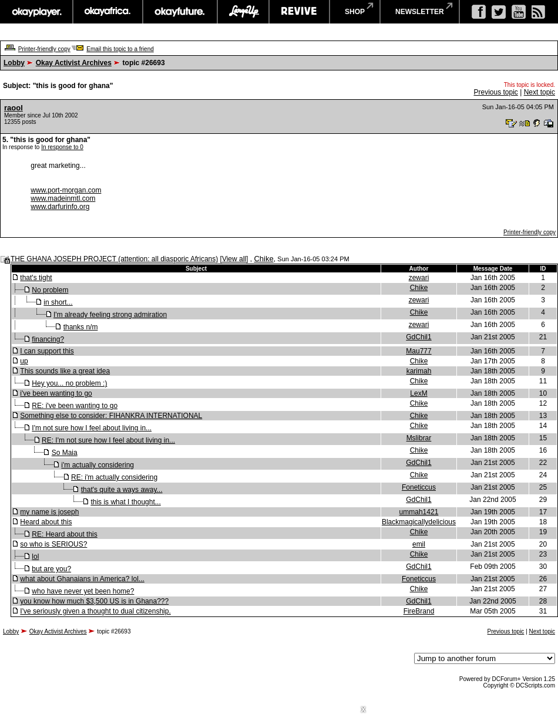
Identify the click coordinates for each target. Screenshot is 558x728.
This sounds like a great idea (65, 371)
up (24, 361)
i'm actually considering (97, 465)
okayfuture (180, 11)
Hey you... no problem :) (69, 383)
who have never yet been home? (83, 591)
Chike (263, 258)
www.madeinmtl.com (63, 198)
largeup (243, 11)
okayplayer (36, 11)
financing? (48, 339)
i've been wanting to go (56, 393)
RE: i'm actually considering (114, 477)
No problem (50, 290)
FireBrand (419, 611)
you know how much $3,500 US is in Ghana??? (94, 601)
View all (234, 259)
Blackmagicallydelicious (419, 522)
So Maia (65, 453)
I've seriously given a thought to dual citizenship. (95, 611)
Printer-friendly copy (44, 49)
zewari (419, 278)
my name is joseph (49, 512)
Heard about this (46, 522)
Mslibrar (419, 438)
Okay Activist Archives (74, 63)
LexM (418, 393)
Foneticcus (419, 487)
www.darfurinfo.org (60, 207)
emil (418, 544)
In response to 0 (62, 147)
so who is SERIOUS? (53, 544)
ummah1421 (419, 512)
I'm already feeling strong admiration (110, 315)
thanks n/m (80, 327)
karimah (419, 371)
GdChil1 (418, 337)
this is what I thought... (125, 502)
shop (355, 12)
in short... (57, 302)
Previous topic (495, 92)
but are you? (51, 569)
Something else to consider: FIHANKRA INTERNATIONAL (111, 416)
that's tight (36, 278)
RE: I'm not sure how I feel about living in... (108, 440)
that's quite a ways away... (122, 490)
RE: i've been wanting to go (74, 406)
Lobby (14, 63)
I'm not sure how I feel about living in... (92, 428)
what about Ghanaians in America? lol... (82, 579)
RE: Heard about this (64, 534)
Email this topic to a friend (120, 49)
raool (13, 107)
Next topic (539, 92)
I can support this (46, 351)
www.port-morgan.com (66, 190)
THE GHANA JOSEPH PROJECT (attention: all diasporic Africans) (114, 259)
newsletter (419, 12)
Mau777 (418, 351)
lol (35, 556)
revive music (299, 11)
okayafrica (107, 11)
